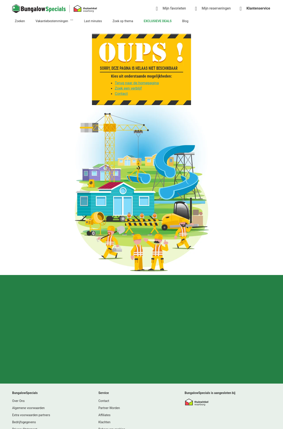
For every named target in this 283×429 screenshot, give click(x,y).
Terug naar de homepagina (137, 83)
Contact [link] (103, 333)
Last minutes (93, 21)
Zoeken (20, 21)
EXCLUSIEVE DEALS (158, 21)
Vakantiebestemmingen (52, 21)
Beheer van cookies (111, 361)
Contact (121, 93)
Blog (185, 21)
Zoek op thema (123, 21)
